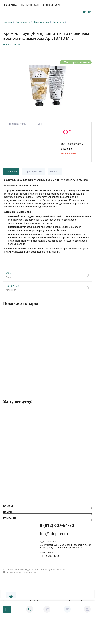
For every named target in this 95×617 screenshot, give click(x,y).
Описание (11, 171)
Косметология (23, 22)
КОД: (63, 144)
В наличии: (66, 148)
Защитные (58, 22)
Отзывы (54, 171)
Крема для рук (41, 22)
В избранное (11, 597)
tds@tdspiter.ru (54, 533)
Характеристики (33, 171)
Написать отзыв (12, 44)
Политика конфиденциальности (19, 572)
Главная (8, 22)
